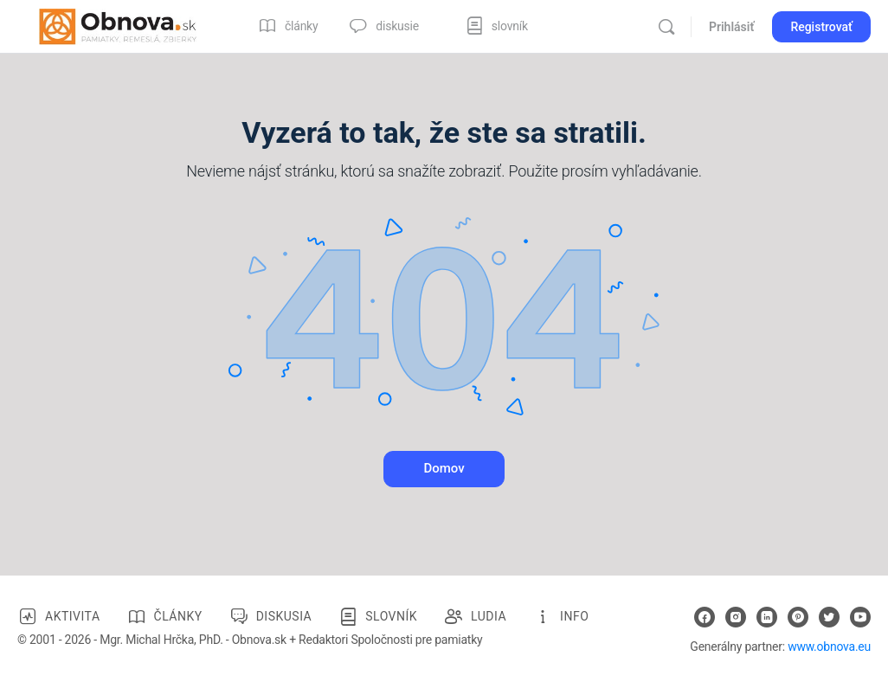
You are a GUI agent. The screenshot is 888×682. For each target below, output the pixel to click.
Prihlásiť (731, 27)
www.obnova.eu (829, 646)
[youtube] (860, 617)
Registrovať (821, 27)
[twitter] (829, 617)
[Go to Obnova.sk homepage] (117, 25)
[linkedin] (766, 617)
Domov (443, 468)
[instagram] (735, 617)
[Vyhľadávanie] (666, 26)
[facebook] (704, 617)
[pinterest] (798, 617)
